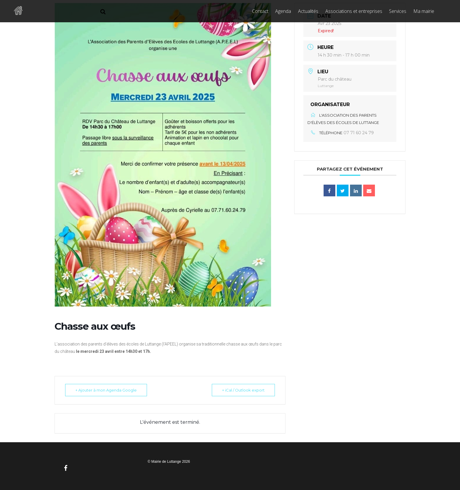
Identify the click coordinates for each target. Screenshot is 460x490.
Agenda (283, 11)
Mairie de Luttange (166, 462)
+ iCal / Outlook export (243, 390)
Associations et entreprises (353, 11)
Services (397, 11)
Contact (260, 11)
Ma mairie (423, 11)
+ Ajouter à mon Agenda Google (106, 390)
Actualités (308, 11)
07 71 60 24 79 (359, 132)
